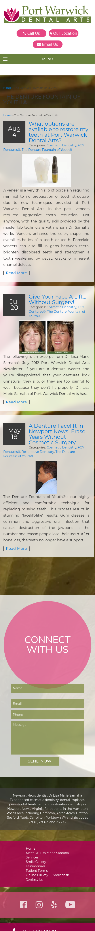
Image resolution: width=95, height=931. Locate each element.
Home (7, 87)
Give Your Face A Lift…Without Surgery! (56, 280)
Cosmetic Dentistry (57, 144)
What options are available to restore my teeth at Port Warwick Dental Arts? (57, 131)
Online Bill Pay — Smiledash (47, 840)
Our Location (63, 33)
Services (33, 822)
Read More (16, 254)
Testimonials (36, 831)
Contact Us (35, 845)
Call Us (31, 33)
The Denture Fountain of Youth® (44, 149)
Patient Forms (37, 835)
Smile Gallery (36, 826)
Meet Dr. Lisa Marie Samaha (47, 817)
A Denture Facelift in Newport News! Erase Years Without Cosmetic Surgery (58, 408)
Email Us (47, 44)
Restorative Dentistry (36, 426)
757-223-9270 (39, 897)
